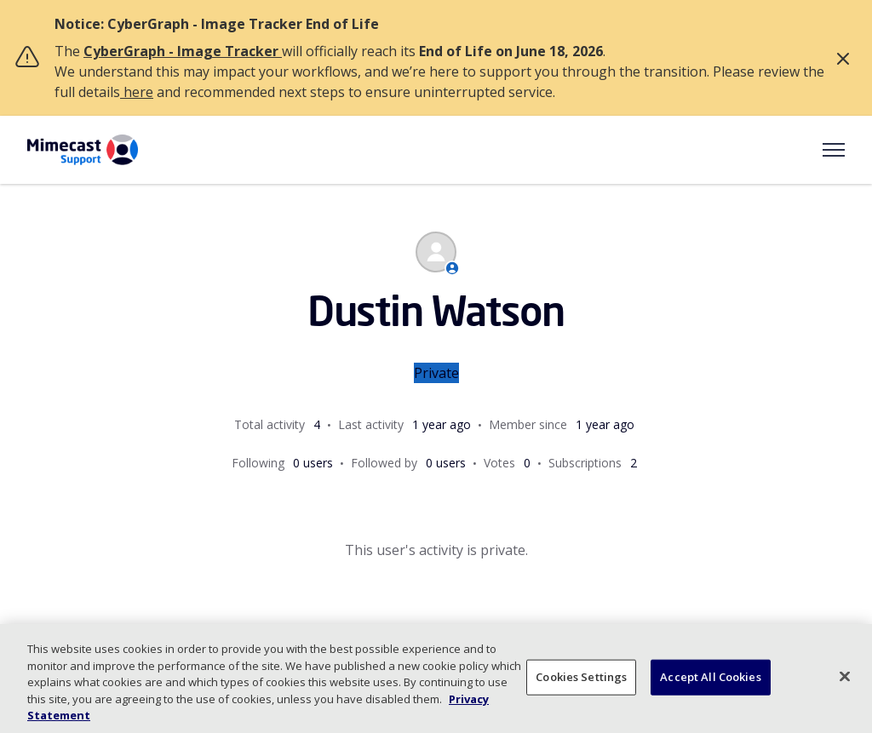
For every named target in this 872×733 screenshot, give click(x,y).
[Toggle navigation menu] (834, 149)
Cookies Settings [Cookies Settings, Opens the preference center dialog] (581, 676)
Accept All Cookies (710, 676)
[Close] (844, 677)
